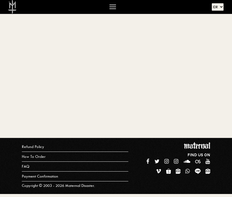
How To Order (34, 156)
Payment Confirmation (40, 176)
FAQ (25, 166)
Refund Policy (33, 146)
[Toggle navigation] (112, 7)
